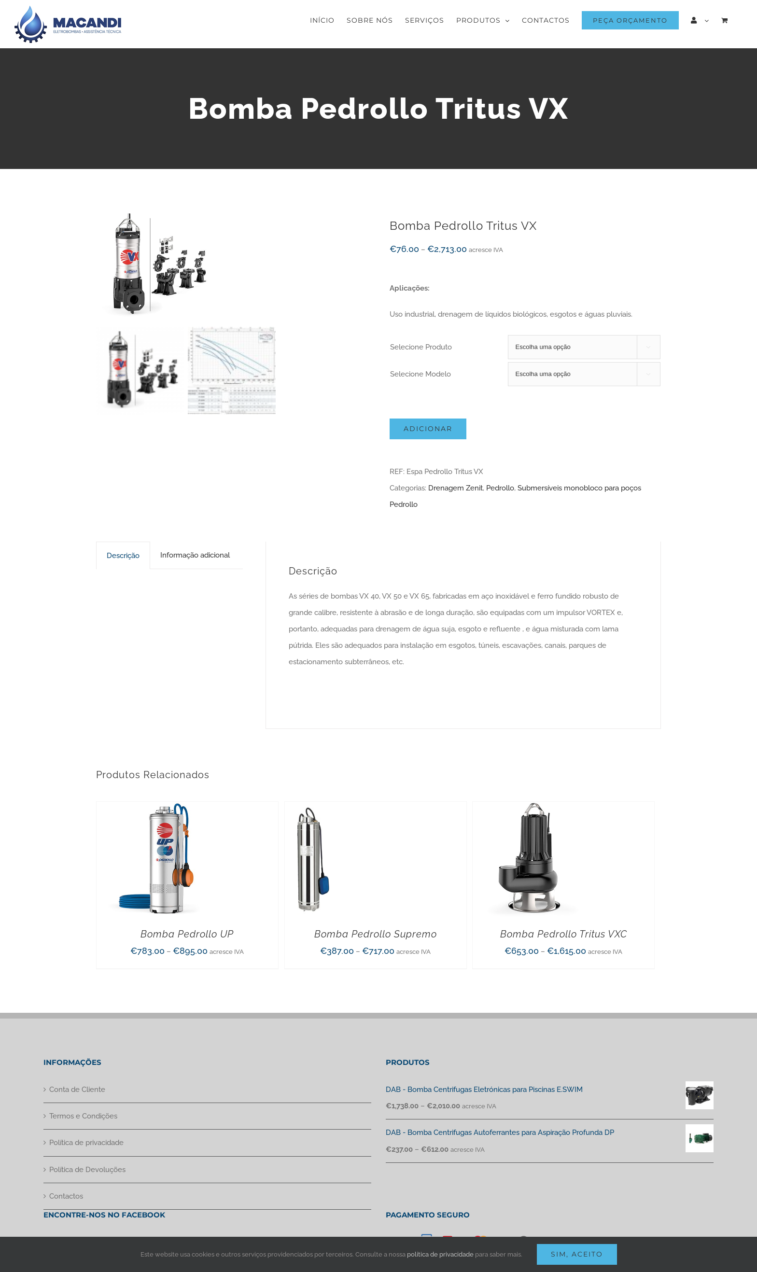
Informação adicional (195, 555)
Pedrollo (500, 488)
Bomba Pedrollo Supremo (375, 934)
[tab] (123, 555)
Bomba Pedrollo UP (187, 934)
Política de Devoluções (87, 1169)
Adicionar (428, 428)
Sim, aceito (577, 1254)
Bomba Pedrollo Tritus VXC (563, 934)
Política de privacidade (86, 1142)
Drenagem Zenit (455, 488)
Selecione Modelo (420, 374)
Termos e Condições (83, 1116)
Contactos (66, 1196)
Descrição (123, 555)
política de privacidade (440, 1254)
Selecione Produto (421, 347)
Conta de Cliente (77, 1089)
